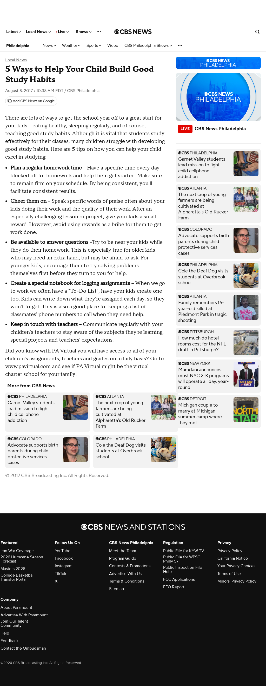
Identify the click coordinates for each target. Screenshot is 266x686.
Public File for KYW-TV (183, 551)
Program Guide (122, 558)
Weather (71, 45)
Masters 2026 (13, 569)
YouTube (62, 551)
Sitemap (116, 589)
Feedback (9, 641)
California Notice (232, 558)
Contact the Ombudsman (23, 648)
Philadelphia (17, 45)
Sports (94, 45)
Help (5, 633)
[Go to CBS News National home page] (133, 31)
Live (63, 31)
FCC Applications (179, 579)
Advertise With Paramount (24, 615)
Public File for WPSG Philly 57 (181, 559)
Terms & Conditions (126, 581)
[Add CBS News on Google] (31, 101)
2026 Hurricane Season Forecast (22, 559)
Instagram (63, 566)
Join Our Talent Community (14, 623)
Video (112, 45)
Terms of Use (229, 574)
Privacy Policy (229, 551)
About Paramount (16, 607)
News (49, 45)
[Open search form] (257, 31)
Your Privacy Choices (236, 566)
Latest (13, 32)
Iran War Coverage (17, 551)
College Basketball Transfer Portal (18, 577)
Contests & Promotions (129, 566)
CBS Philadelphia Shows (148, 45)
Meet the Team (122, 551)
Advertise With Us (125, 574)
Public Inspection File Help (182, 569)
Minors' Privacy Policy (236, 581)
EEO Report (173, 587)
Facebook (64, 558)
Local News (38, 32)
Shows (83, 32)
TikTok (60, 574)
